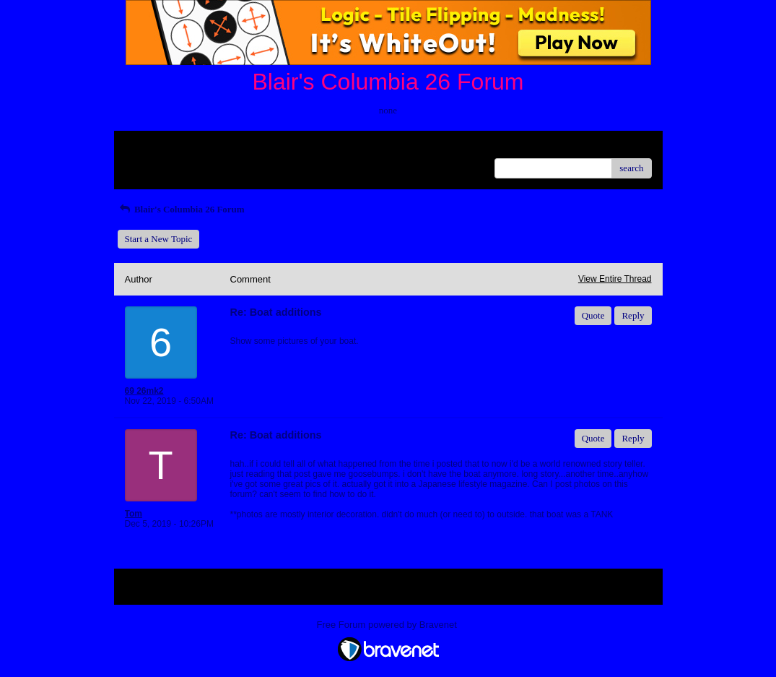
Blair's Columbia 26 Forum (181, 209)
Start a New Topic (159, 238)
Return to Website (158, 147)
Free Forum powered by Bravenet (388, 624)
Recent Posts (149, 163)
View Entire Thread (615, 279)
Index (215, 147)
